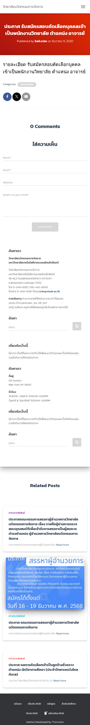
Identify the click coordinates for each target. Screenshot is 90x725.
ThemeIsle (58, 722)
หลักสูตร (51, 704)
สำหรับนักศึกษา (69, 704)
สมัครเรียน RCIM (54, 713)
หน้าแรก (17, 704)
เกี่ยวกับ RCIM (34, 704)
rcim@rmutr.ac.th (49, 291)
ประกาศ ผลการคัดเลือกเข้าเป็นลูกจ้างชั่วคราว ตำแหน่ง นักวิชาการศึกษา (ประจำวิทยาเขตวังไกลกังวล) (43, 669)
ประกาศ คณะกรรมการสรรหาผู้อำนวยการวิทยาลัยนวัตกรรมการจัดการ (44, 625)
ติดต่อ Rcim (32, 713)
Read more (62, 545)
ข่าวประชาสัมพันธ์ (27, 84)
